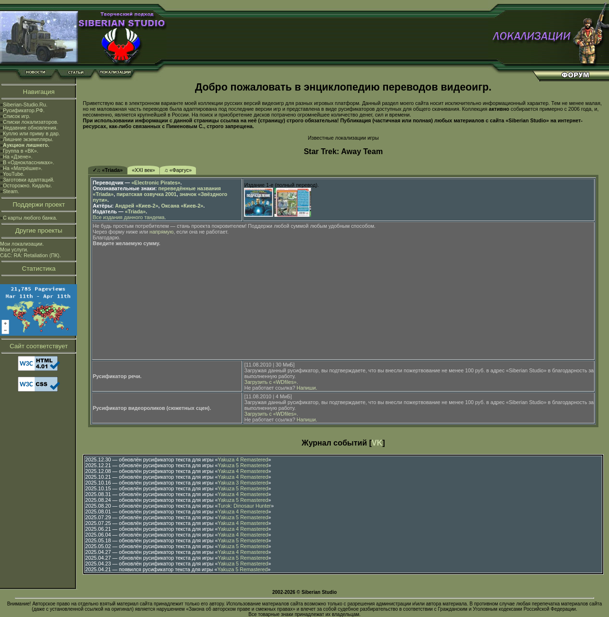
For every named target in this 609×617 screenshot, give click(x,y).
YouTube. (14, 174)
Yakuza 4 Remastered (243, 459)
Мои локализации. (22, 244)
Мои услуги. (14, 249)
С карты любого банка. (30, 218)
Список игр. (16, 116)
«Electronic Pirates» (156, 182)
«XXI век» (143, 170)
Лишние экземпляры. (28, 139)
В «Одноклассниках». (28, 162)
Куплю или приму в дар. (31, 133)
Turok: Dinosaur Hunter (244, 506)
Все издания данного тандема (129, 217)
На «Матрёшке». (22, 168)
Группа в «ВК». (21, 151)
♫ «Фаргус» (178, 170)
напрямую (162, 232)
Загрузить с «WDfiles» (270, 382)
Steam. (11, 191)
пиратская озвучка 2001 (147, 194)
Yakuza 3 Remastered (243, 483)
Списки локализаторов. (30, 122)
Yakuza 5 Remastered (243, 465)
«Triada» (135, 211)
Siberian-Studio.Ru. (25, 104)
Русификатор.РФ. (24, 110)
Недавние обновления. (30, 128)
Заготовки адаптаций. (28, 180)
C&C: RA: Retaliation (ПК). (30, 255)
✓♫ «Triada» (107, 170)
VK (377, 443)
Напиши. (307, 388)
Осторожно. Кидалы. (27, 185)
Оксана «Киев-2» (182, 206)
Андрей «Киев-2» (136, 206)
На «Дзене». (17, 156)
